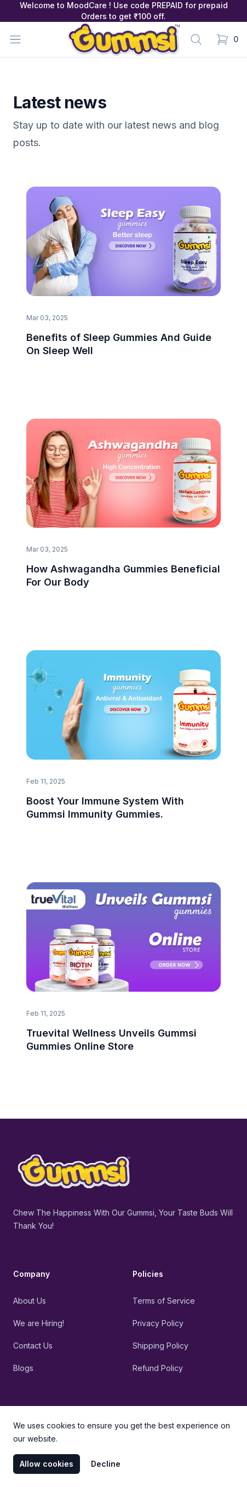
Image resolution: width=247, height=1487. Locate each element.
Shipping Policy (160, 1345)
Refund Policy (158, 1368)
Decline (105, 1463)
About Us (29, 1300)
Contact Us (33, 1345)
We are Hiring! (38, 1323)
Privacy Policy (158, 1323)
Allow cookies (46, 1463)
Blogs (23, 1368)
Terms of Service (164, 1300)
